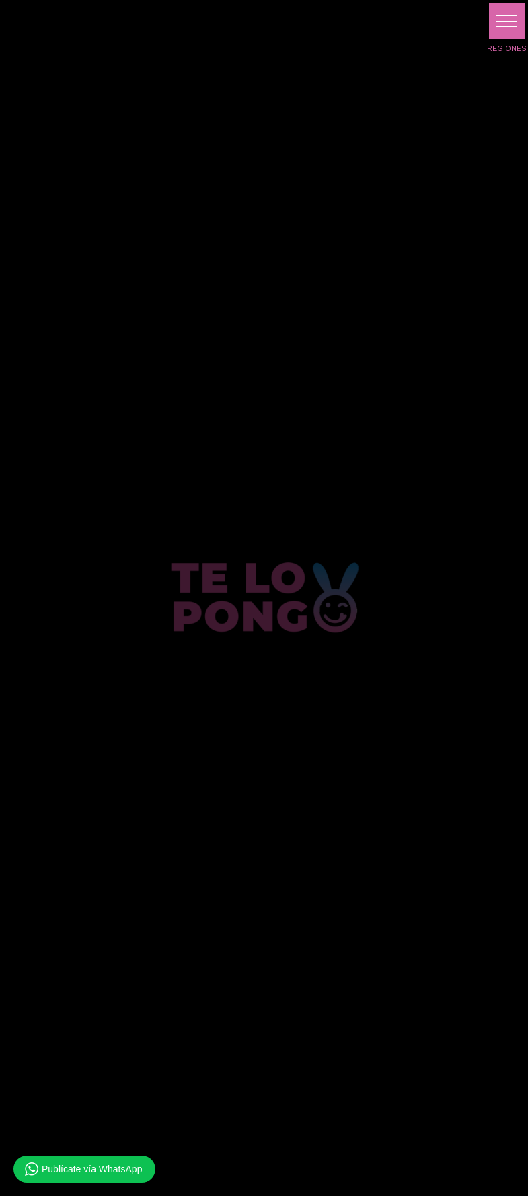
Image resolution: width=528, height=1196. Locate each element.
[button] (507, 21)
